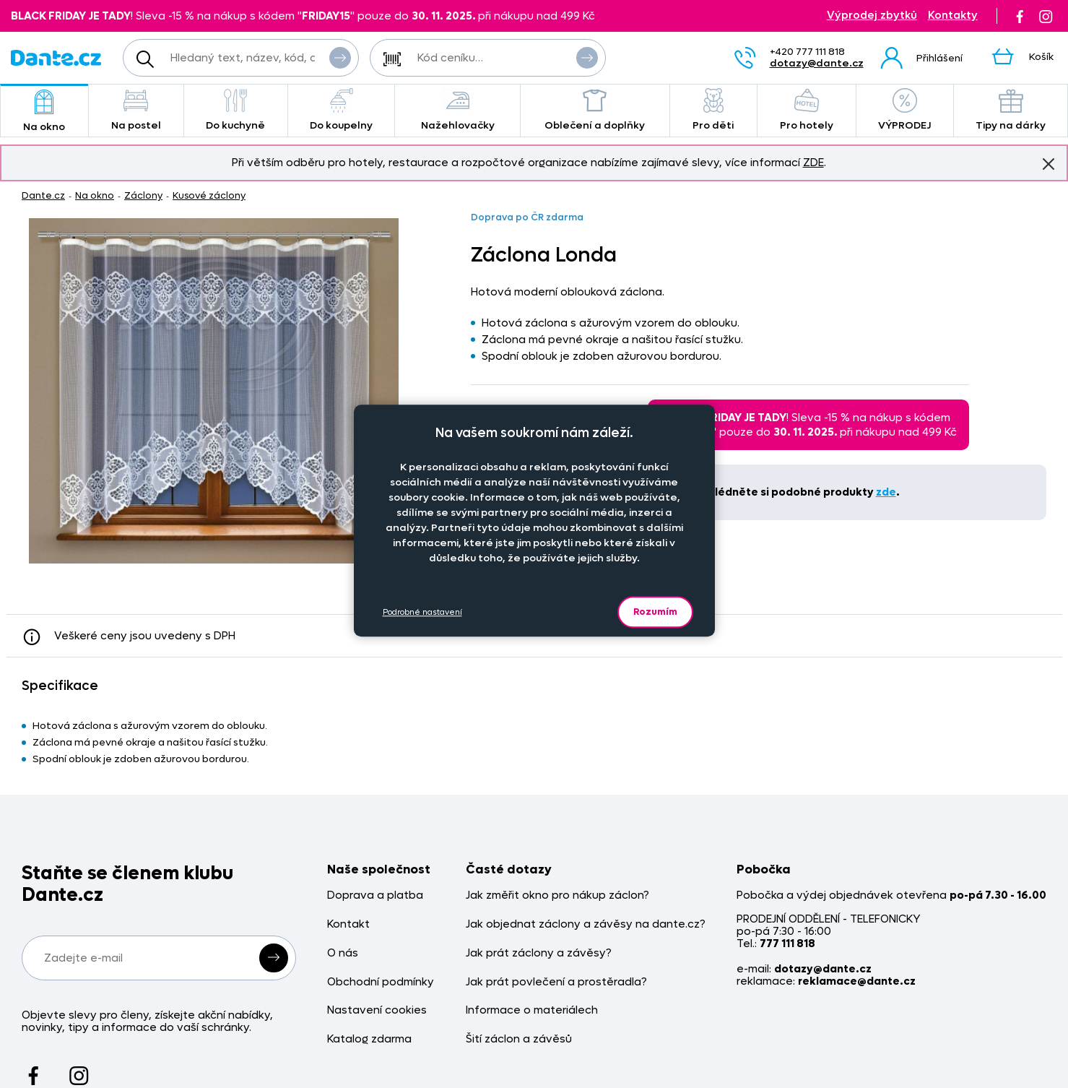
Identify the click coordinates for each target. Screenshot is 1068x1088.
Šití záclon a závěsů (519, 1039)
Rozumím (655, 611)
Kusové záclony (209, 195)
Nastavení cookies (377, 1010)
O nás (342, 953)
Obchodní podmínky (380, 982)
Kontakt (348, 924)
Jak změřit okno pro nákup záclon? (557, 895)
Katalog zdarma (369, 1039)
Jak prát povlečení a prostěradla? (556, 982)
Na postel (136, 110)
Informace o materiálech (532, 1010)
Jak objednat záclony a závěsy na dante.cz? (586, 924)
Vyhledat (340, 57)
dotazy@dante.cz (817, 63)
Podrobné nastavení (422, 612)
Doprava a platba (375, 895)
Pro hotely (806, 110)
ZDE (813, 162)
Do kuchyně (236, 110)
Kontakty (953, 15)
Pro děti (713, 110)
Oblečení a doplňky (595, 110)
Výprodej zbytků (872, 15)
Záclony (143, 195)
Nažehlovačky (457, 110)
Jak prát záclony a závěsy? (539, 953)
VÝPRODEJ (905, 110)
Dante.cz (43, 195)
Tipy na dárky (1010, 110)
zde (886, 492)
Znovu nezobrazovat (1049, 163)
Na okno (44, 112)
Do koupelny (342, 110)
